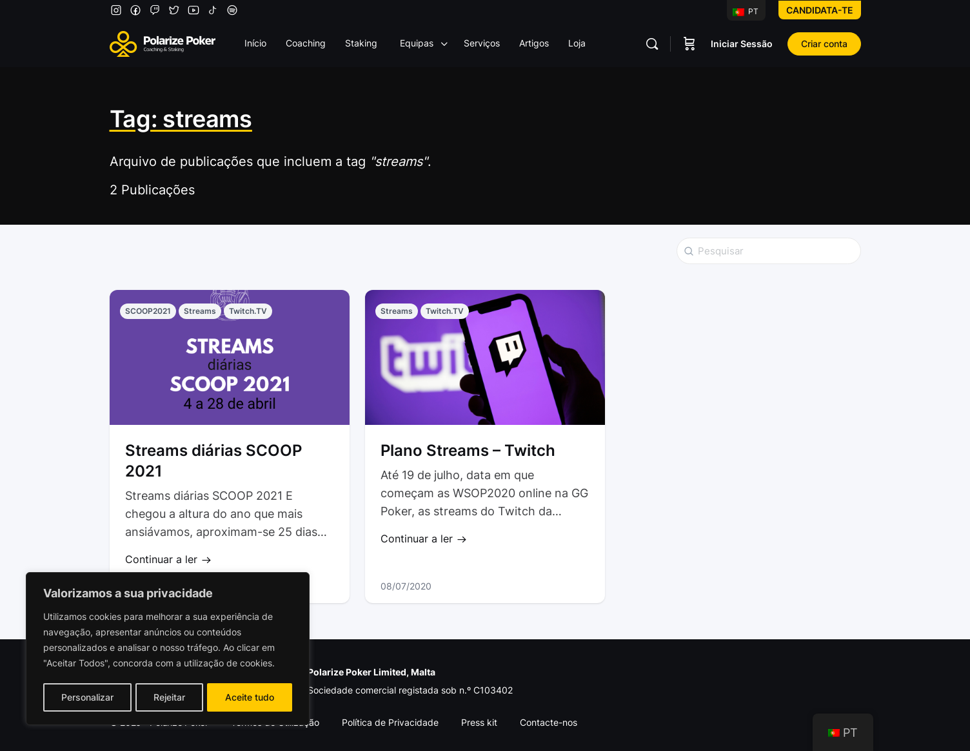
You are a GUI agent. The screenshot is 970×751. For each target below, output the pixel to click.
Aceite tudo (250, 697)
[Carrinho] (689, 44)
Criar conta (824, 43)
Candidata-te (819, 10)
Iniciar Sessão (742, 43)
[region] (168, 649)
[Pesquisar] (652, 44)
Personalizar (87, 697)
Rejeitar (169, 697)
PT (745, 11)
